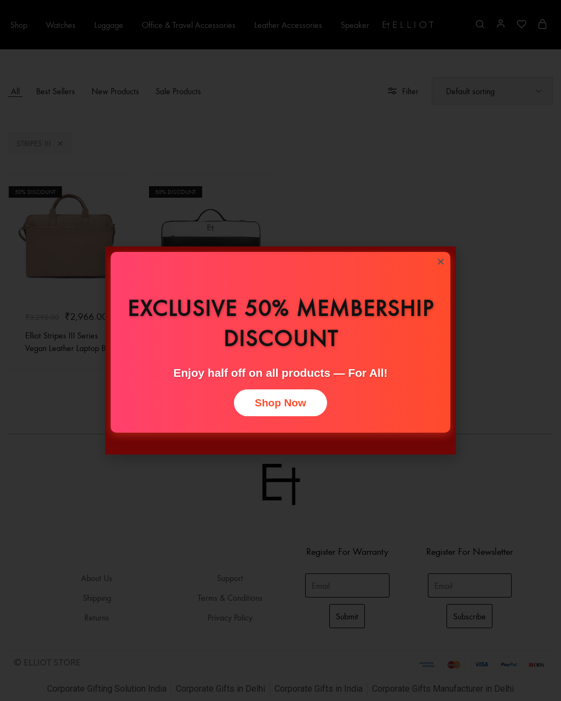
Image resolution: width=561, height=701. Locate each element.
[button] (441, 261)
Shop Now (280, 403)
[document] (280, 350)
